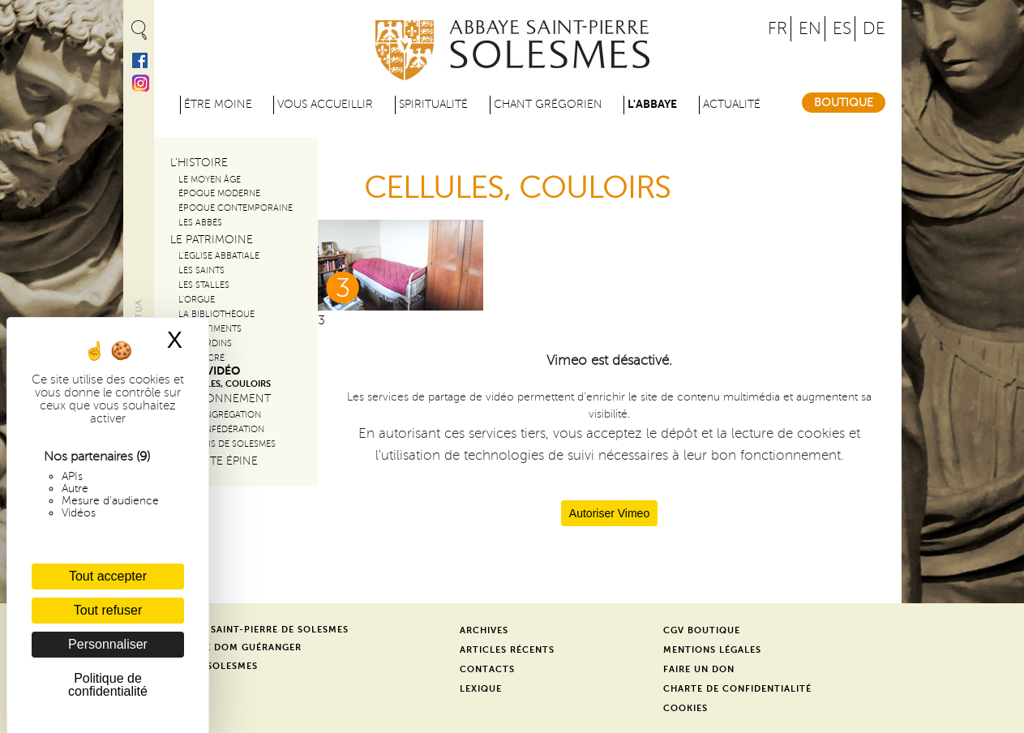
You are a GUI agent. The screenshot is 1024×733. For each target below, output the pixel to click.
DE (874, 28)
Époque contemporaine (235, 208)
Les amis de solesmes (227, 444)
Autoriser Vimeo (609, 513)
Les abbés (200, 222)
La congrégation (219, 414)
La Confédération (221, 429)
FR (777, 28)
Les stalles (203, 285)
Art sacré (201, 358)
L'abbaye (652, 104)
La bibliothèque (216, 314)
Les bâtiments (210, 329)
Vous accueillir (325, 104)
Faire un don (699, 669)
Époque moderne (219, 193)
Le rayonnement (220, 398)
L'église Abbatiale (218, 256)
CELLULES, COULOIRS (224, 384)
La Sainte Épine (214, 461)
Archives (484, 630)
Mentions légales (712, 650)
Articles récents (507, 650)
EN (810, 28)
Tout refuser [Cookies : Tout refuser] (108, 610)
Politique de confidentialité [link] (108, 684)
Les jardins (205, 343)
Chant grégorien (548, 104)
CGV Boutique (701, 630)
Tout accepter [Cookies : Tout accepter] (108, 576)
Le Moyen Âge (209, 179)
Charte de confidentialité (737, 689)
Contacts (487, 669)
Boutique (843, 102)
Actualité (732, 104)
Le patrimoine (211, 240)
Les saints (201, 270)
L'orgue (196, 299)
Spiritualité (433, 104)
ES (842, 28)
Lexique (481, 689)
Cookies (685, 708)
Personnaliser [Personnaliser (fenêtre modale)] (108, 644)
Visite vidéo (205, 371)
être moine (218, 104)
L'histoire (199, 162)
